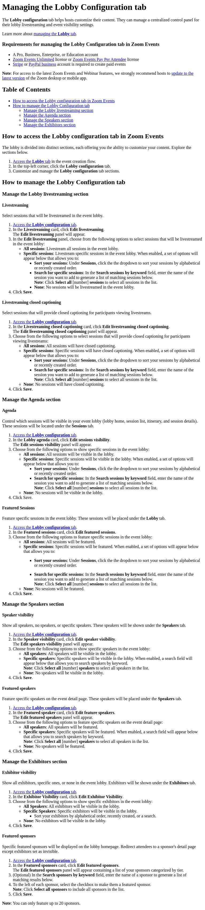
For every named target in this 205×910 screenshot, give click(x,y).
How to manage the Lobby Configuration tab (51, 105)
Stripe (18, 64)
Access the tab (31, 161)
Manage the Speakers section (48, 120)
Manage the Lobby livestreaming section (58, 110)
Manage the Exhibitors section (49, 125)
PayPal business (42, 64)
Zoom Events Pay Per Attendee (99, 59)
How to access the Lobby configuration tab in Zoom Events (64, 101)
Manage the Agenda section (47, 115)
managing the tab (55, 33)
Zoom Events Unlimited (33, 59)
